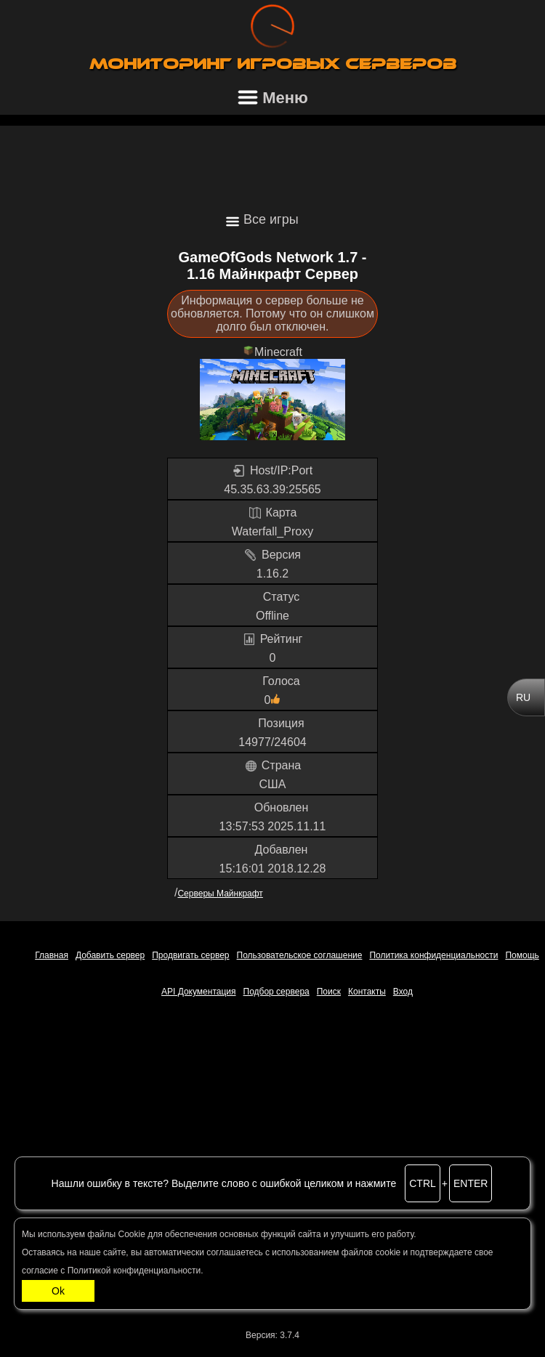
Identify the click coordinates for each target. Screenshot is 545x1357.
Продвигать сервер (190, 955)
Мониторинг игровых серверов (272, 64)
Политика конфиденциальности (433, 955)
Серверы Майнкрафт (219, 893)
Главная (51, 955)
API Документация (198, 992)
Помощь (521, 955)
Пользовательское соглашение (300, 955)
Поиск (329, 992)
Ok (58, 1291)
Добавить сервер (110, 955)
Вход (403, 992)
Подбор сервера (276, 992)
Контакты (367, 992)
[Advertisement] (272, 162)
